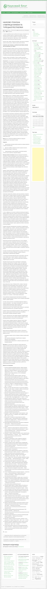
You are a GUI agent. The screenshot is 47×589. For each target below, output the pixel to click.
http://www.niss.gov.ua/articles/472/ (11, 475)
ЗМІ (41, 562)
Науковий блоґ (26, 15)
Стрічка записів (35, 33)
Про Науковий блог (15, 12)
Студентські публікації (37, 61)
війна (39, 559)
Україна (38, 579)
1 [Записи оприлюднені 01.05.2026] (39, 118)
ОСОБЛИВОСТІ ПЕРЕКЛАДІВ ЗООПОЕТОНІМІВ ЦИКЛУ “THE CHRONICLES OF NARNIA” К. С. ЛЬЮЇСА (14, 540)
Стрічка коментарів (36, 34)
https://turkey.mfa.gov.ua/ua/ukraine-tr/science (16, 453)
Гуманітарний (36, 54)
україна (5, 531)
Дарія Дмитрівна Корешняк (23, 559)
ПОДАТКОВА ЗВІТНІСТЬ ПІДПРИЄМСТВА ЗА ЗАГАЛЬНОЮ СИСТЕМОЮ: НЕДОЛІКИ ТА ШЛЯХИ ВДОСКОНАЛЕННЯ (14, 536)
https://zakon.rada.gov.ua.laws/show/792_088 (13, 483)
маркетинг (37, 571)
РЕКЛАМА (39, 574)
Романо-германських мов (38, 49)
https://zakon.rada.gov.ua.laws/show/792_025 (13, 494)
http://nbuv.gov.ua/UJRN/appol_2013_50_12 (12, 431)
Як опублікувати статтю (22, 557)
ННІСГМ (35, 44)
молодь (41, 571)
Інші (33, 100)
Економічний (36, 56)
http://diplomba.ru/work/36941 (10, 517)
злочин (38, 562)
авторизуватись (21, 546)
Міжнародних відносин (41, 15)
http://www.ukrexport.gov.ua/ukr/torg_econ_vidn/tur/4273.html (15, 465)
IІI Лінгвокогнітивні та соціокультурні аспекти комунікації (38, 87)
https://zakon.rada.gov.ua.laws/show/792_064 (20, 489)
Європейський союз (35, 556)
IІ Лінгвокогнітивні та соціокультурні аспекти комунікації (38, 83)
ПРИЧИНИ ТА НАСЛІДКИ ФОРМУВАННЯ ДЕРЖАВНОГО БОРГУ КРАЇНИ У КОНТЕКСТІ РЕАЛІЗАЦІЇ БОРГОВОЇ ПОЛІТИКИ (23, 576)
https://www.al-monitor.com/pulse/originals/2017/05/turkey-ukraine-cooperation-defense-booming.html (16, 528)
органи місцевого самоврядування (36, 574)
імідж (41, 556)
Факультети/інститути (33, 15)
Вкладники (8, 12)
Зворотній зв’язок (23, 12)
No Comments (9, 31)
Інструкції (3, 12)
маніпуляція (33, 571)
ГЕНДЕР (34, 561)
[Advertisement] (38, 164)
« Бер (33, 127)
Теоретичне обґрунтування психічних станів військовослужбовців (8, 572)
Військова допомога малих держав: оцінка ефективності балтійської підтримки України (9, 568)
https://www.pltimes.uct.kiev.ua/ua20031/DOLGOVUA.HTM (15, 391)
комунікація (35, 564)
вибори (41, 559)
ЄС (39, 556)
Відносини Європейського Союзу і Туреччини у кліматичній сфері (8, 558)
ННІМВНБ (35, 45)
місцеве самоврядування (36, 569)
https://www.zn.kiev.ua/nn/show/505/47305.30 (16, 459)
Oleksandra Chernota (7, 30)
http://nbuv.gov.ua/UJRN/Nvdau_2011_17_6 (12, 421)
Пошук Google (29, 12)
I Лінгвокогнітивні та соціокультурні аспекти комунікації (38, 79)
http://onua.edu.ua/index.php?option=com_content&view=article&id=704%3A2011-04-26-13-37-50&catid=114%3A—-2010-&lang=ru (16, 448)
